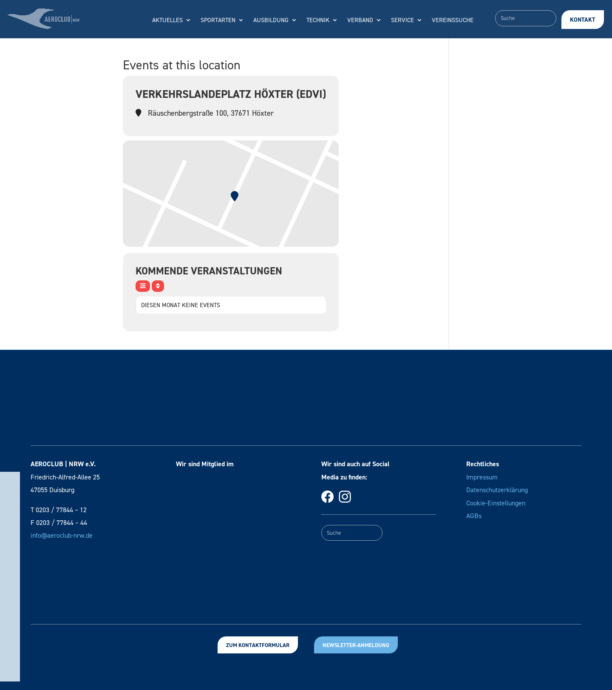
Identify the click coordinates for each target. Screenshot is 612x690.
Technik (317, 20)
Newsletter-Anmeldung (356, 645)
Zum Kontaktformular (257, 645)
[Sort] (158, 286)
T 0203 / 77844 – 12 (59, 509)
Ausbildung (271, 20)
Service (402, 20)
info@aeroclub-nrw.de (62, 535)
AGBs (474, 515)
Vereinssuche (452, 20)
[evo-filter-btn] (143, 286)
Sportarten (218, 20)
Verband (360, 20)
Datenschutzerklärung (497, 489)
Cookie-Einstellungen (495, 503)
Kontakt (582, 20)
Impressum (482, 477)
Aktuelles (167, 20)
